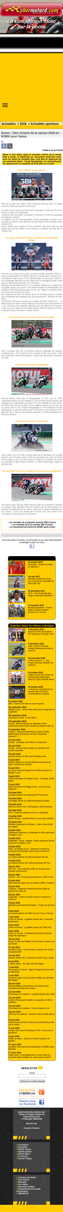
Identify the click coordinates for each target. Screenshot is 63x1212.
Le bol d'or (23, 1156)
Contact (36, 1128)
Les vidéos (23, 1184)
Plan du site (31, 1123)
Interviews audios (26, 1187)
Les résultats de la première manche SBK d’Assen (32, 522)
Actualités (22, 1147)
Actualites (9, 123)
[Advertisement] (30, 65)
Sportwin (22, 1182)
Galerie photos (25, 1152)
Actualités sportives (45, 123)
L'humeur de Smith (27, 1177)
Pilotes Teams (24, 1149)
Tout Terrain (23, 1180)
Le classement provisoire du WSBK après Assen (32, 527)
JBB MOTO (23, 1193)
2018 (23, 123)
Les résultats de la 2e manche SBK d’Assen (32, 525)
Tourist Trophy (25, 1158)
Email (32, 1073)
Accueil (27, 1128)
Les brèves (23, 1145)
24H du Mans (24, 1154)
